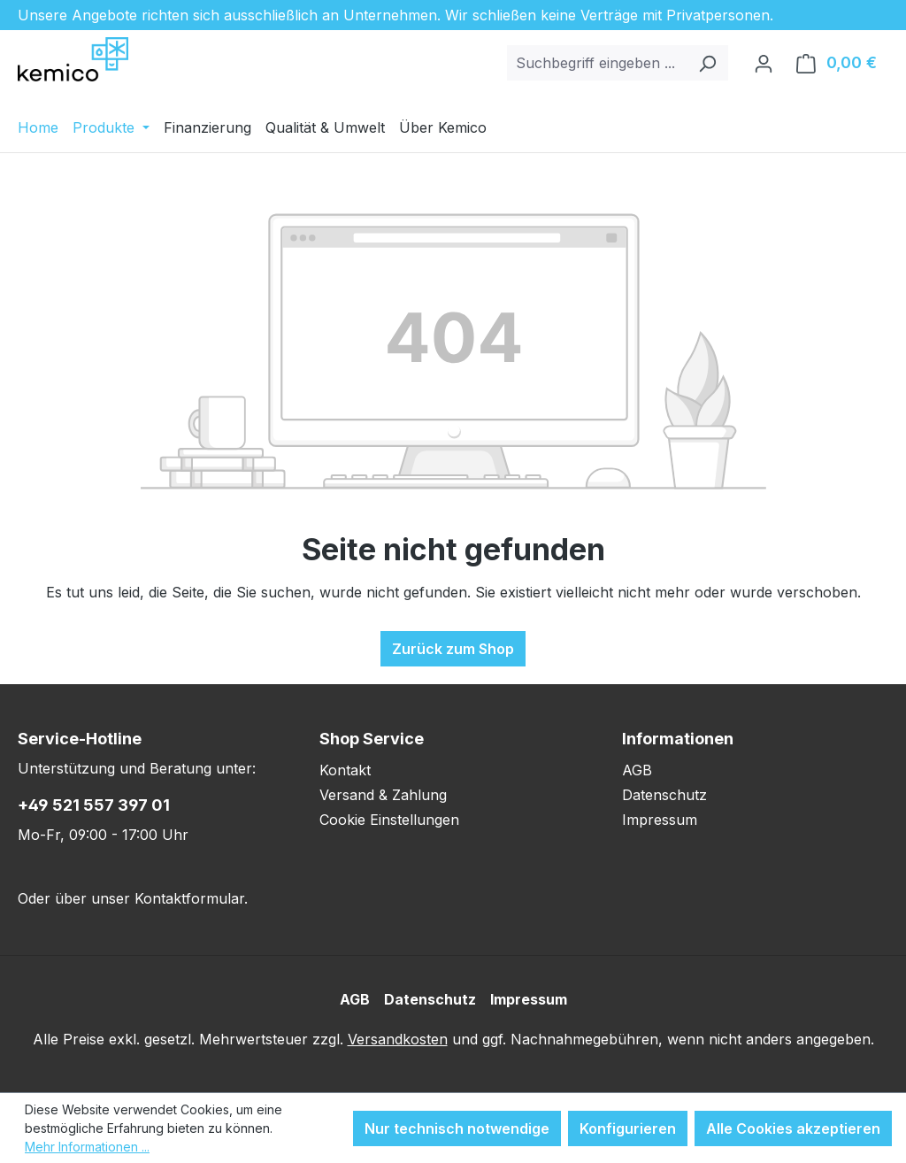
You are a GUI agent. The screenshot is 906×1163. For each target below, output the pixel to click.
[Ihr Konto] (763, 63)
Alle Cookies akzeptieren (793, 1128)
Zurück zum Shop (453, 649)
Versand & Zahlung (383, 795)
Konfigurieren (628, 1128)
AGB (637, 770)
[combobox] (597, 63)
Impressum (659, 819)
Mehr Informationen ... (87, 1146)
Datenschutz (664, 795)
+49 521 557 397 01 (94, 805)
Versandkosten (398, 1039)
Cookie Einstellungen (389, 819)
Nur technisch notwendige (457, 1128)
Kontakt (345, 770)
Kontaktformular (189, 898)
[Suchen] (707, 63)
